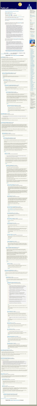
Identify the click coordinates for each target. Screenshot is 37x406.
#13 (17, 184)
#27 (19, 105)
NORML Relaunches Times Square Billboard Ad (12, 50)
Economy (31, 54)
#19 (19, 206)
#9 (9, 79)
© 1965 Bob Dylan (32, 108)
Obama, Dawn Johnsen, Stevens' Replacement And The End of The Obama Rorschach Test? (15, 50)
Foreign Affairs (32, 71)
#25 (15, 343)
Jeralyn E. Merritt (32, 32)
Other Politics (31, 85)
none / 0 (8, 79)
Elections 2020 (32, 70)
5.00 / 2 (16, 184)
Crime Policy (31, 62)
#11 (16, 165)
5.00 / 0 (10, 263)
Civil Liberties (31, 58)
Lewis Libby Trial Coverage (32, 78)
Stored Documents (32, 66)
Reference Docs (32, 55)
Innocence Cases (32, 73)
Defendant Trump (32, 51)
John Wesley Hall (32, 36)
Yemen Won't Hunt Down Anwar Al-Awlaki (5, 398)
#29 (15, 234)
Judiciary (31, 75)
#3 (13, 122)
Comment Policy (33, 16)
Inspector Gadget (10, 185)
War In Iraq (31, 89)
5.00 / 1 (7, 113)
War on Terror (11, 12)
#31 (7, 373)
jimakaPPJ (4, 73)
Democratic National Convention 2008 (32, 65)
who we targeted (10, 208)
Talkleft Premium (32, 86)
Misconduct (31, 81)
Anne (4, 138)
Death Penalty (31, 63)
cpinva (9, 329)
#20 (11, 263)
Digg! (9, 15)
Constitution (31, 59)
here (22, 19)
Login (11, 55)
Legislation (31, 77)
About (32, 15)
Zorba (7, 277)
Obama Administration (32, 82)
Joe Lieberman (32, 74)
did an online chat (20, 22)
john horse (3, 358)
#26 (14, 311)
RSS (33, 15)
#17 (19, 282)
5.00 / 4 (11, 122)
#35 (15, 241)
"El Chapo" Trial (32, 67)
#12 (18, 247)
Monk (31, 95)
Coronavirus (31, 50)
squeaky (3, 114)
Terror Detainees (32, 64)
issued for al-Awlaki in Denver (17, 38)
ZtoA (2, 57)
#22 (17, 218)
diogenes (3, 374)
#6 (9, 153)
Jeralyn (6, 12)
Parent (5, 83)
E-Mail (30, 16)
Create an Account (16, 55)
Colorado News (32, 49)
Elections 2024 (32, 53)
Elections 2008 (32, 69)
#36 (17, 336)
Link (8, 304)
